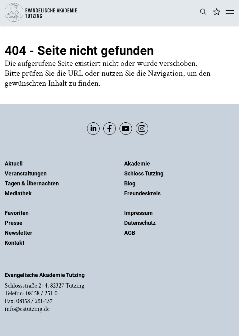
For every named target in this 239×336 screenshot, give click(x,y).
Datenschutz (140, 223)
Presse (13, 223)
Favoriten (17, 213)
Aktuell (14, 163)
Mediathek (18, 193)
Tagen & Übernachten (32, 183)
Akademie (137, 163)
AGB (129, 232)
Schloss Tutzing (143, 173)
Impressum (138, 213)
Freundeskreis (142, 193)
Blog (129, 183)
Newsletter (18, 232)
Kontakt (14, 242)
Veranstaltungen (26, 173)
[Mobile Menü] (230, 12)
